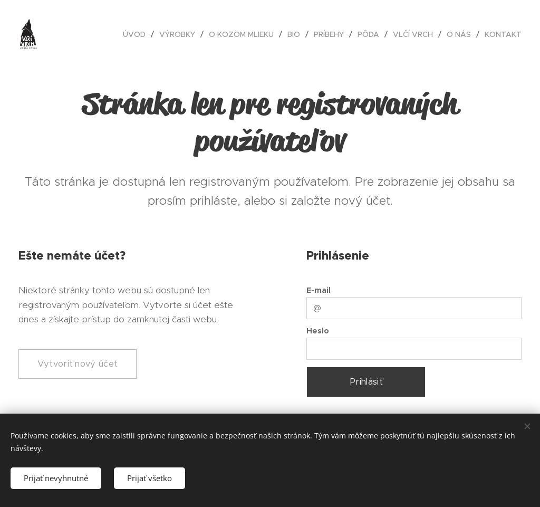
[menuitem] (137, 34)
